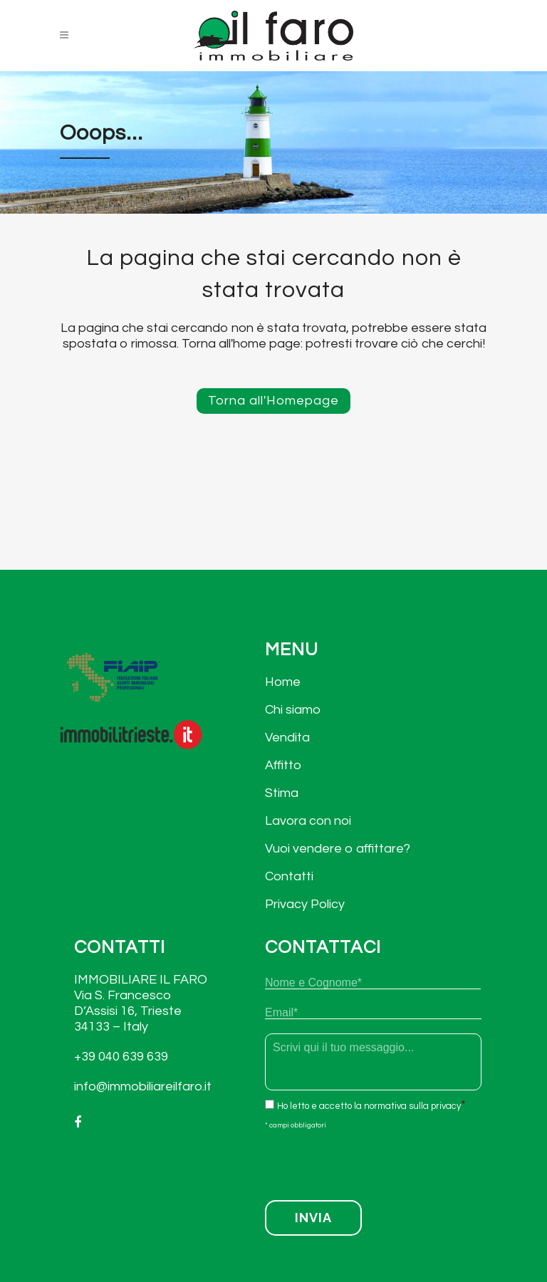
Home (283, 682)
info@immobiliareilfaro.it (143, 1086)
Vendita (287, 737)
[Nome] (373, 982)
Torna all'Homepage (273, 400)
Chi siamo (293, 709)
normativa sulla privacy (412, 1106)
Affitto (283, 765)
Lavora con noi (308, 821)
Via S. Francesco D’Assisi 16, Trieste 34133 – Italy (128, 1011)
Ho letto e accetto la (369, 1106)
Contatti (289, 876)
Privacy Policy (305, 904)
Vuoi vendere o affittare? (337, 848)
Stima (281, 793)
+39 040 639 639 (121, 1056)
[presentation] (373, 1161)
